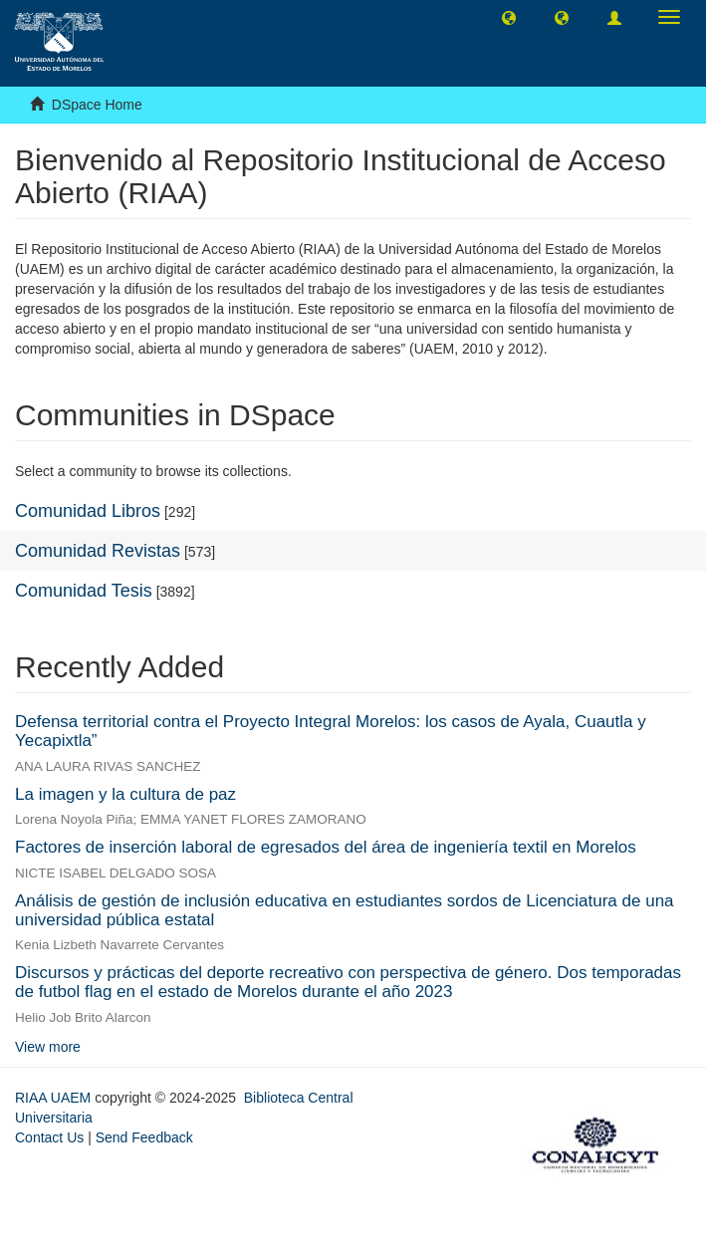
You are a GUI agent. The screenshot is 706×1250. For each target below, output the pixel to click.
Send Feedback (144, 1137)
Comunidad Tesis (83, 591)
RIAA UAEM (55, 1098)
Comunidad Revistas (97, 551)
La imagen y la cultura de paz (125, 794)
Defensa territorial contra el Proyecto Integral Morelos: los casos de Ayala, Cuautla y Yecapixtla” (330, 731)
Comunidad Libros (87, 511)
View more (48, 1047)
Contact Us (49, 1137)
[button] (509, 17)
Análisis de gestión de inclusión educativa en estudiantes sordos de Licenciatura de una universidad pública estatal (344, 910)
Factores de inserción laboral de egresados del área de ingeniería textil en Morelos (325, 847)
